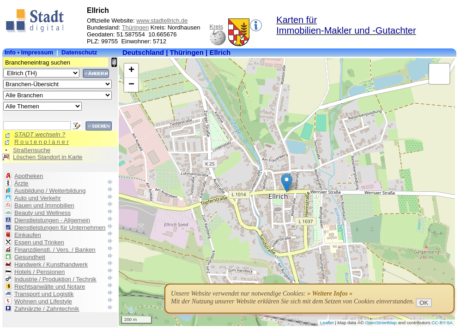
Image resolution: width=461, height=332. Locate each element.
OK (423, 302)
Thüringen (135, 27)
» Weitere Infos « (329, 293)
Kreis (217, 26)
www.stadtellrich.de (162, 20)
